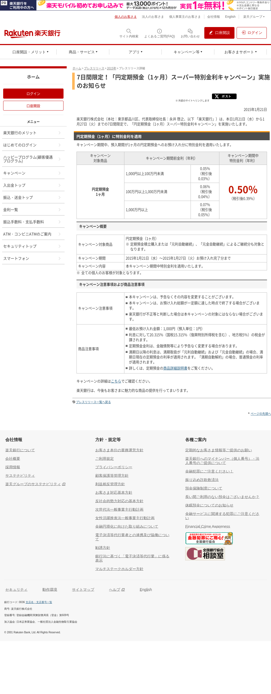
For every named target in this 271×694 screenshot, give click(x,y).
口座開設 (33, 105)
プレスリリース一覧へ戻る (93, 402)
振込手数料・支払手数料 (32, 221)
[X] (225, 100)
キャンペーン (32, 172)
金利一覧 (32, 209)
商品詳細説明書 (175, 368)
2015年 (111, 68)
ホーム (77, 68)
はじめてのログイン (32, 144)
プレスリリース (94, 68)
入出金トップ (32, 185)
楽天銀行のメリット (32, 132)
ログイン (33, 93)
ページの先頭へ (261, 413)
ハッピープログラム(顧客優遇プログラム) (32, 158)
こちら (116, 381)
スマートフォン (32, 258)
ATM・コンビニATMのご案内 (32, 233)
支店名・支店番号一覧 (39, 602)
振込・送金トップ (32, 197)
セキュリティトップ (32, 246)
